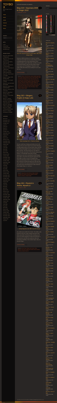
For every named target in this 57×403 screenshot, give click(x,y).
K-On (37, 78)
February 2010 (6, 139)
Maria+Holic (30, 80)
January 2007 (6, 192)
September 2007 (6, 180)
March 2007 (5, 189)
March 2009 (5, 152)
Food (33, 77)
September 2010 (6, 133)
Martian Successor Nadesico (26, 81)
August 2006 (5, 201)
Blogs (33, 173)
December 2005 (6, 214)
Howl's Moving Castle (32, 78)
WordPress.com (41, 399)
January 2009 (6, 155)
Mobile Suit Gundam (29, 82)
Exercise (5, 22)
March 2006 (5, 209)
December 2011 (6, 121)
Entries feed (5, 46)
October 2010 (6, 131)
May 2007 (5, 186)
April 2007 (5, 188)
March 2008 (5, 170)
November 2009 (6, 141)
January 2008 (6, 173)
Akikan (23, 76)
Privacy (4, 25)
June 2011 (5, 126)
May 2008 (5, 168)
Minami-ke (23, 82)
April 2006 (5, 207)
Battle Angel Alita (37, 76)
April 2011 (5, 129)
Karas (22, 80)
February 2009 (6, 154)
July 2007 (5, 183)
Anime (4, 20)
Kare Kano (24, 249)
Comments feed (6, 47)
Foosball (36, 173)
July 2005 (5, 220)
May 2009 (5, 149)
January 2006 (6, 212)
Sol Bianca (26, 86)
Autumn (32, 76)
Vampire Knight (28, 175)
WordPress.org (6, 49)
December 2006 (6, 194)
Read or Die (26, 85)
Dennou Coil (28, 77)
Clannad (24, 77)
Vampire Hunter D (25, 250)
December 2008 (6, 157)
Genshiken (36, 77)
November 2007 (6, 176)
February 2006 (6, 210)
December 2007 (6, 175)
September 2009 (6, 142)
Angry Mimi (24, 173)
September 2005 (6, 217)
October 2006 (6, 197)
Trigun (36, 86)
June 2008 (5, 167)
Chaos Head (20, 77)
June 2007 (5, 184)
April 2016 (5, 118)
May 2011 (5, 128)
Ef (31, 77)
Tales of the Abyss (31, 86)
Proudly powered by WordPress (23, 399)
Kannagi (19, 80)
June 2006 (5, 204)
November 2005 (6, 215)
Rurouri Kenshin (32, 85)
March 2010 (5, 137)
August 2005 (5, 218)
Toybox (8, 6)
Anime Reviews (27, 76)
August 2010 (5, 134)
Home (4, 14)
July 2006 (5, 202)
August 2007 (5, 181)
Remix (4, 28)
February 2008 (6, 171)
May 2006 (5, 205)
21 (40, 8)
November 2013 (6, 120)
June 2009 (5, 147)
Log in (4, 44)
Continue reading (22, 72)
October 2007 (6, 178)
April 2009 (5, 150)
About (4, 17)
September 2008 (6, 162)
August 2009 (5, 144)
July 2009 (5, 146)
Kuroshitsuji (26, 80)
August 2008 (5, 163)
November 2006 (6, 196)
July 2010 (5, 136)
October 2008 (6, 160)
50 (40, 95)
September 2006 (6, 199)
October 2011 (6, 123)
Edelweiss (19, 249)
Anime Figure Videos (25, 248)
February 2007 (6, 191)
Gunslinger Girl (25, 78)
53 (40, 183)
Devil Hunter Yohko (33, 248)
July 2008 (5, 165)
